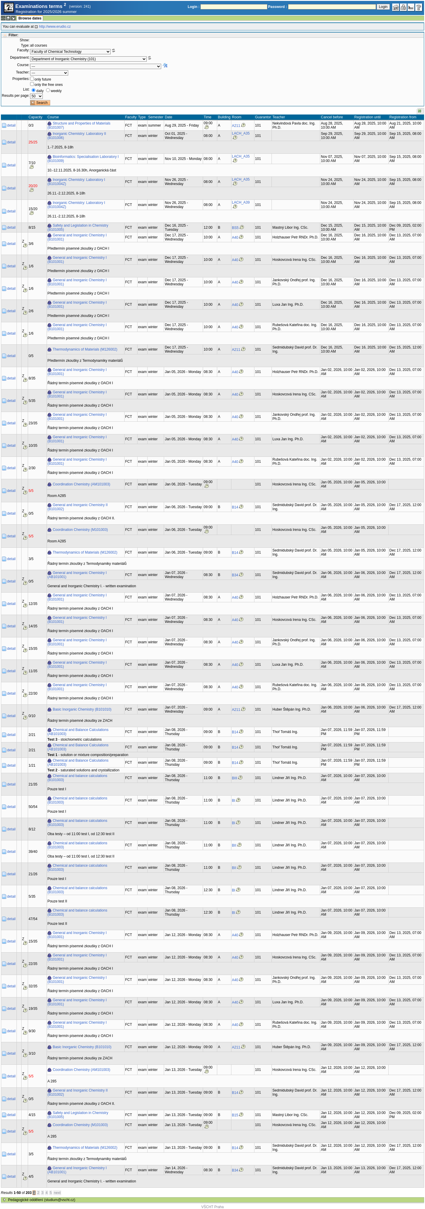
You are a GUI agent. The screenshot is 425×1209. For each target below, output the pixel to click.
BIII (234, 778)
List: (26, 89)
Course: (23, 65)
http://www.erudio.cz (55, 26)
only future (43, 79)
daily (40, 91)
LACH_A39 (241, 202)
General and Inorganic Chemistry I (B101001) (77, 237)
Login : (194, 7)
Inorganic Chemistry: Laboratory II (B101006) (77, 136)
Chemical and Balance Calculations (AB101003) (78, 732)
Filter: (13, 35)
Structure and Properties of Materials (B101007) (79, 125)
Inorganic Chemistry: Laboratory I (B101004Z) (76, 182)
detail (11, 125)
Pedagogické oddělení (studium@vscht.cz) (41, 1200)
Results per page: (16, 96)
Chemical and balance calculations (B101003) (77, 778)
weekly (56, 91)
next (57, 1193)
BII (234, 845)
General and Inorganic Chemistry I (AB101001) (77, 575)
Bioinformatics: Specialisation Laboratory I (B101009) (83, 159)
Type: (25, 45)
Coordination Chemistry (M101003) (80, 530)
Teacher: (23, 72)
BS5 (235, 228)
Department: (20, 57)
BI (233, 801)
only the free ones (49, 85)
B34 (235, 575)
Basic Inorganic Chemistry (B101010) (82, 709)
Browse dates (29, 18)
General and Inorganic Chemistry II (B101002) (78, 507)
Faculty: (23, 50)
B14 (235, 507)
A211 (236, 126)
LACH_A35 (241, 133)
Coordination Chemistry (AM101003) (81, 484)
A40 (235, 237)
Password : (277, 7)
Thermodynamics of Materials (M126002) (85, 349)
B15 (235, 1115)
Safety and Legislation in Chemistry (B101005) (78, 227)
